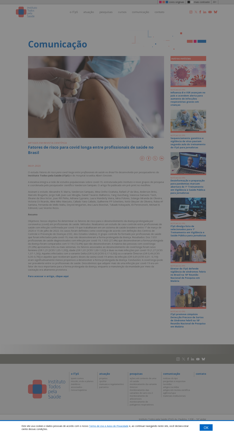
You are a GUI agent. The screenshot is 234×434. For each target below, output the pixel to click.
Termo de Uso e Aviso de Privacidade (108, 426)
